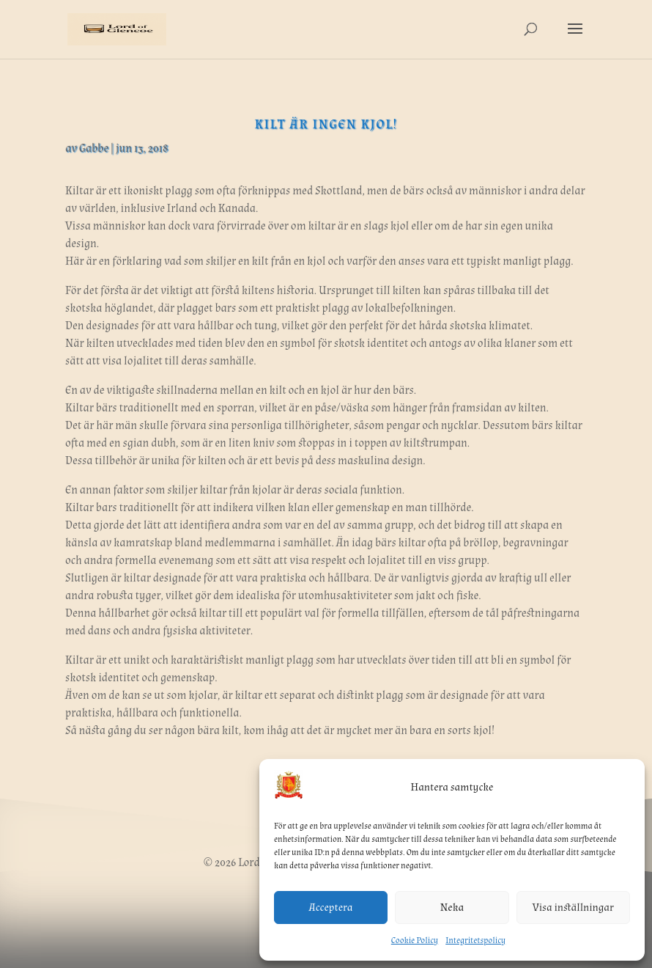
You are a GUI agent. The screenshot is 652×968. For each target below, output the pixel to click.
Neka (452, 907)
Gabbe (93, 148)
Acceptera (331, 907)
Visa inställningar (573, 907)
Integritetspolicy (475, 940)
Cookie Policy (414, 940)
